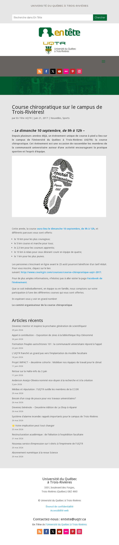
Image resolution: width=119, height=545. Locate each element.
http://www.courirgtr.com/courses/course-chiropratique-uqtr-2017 (61, 272)
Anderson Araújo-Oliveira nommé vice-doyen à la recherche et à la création (52, 380)
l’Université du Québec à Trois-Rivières (66, 524)
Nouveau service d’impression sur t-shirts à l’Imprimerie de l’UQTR (47, 443)
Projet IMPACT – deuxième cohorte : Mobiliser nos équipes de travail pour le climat (57, 362)
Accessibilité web (59, 510)
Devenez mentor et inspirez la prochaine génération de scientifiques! (49, 326)
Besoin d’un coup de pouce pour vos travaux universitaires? (44, 398)
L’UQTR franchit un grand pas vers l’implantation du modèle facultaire (49, 353)
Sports (66, 118)
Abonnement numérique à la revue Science (35, 452)
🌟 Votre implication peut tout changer (33, 425)
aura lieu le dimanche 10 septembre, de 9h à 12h (66, 228)
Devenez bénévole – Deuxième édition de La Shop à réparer (44, 407)
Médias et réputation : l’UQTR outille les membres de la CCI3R (45, 389)
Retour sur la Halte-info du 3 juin (29, 371)
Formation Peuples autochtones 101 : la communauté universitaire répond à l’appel (57, 344)
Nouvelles (56, 118)
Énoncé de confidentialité (59, 506)
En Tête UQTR (24, 118)
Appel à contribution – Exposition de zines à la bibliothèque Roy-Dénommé (52, 335)
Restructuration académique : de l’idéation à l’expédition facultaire (47, 434)
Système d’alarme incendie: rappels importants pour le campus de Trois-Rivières (55, 416)
